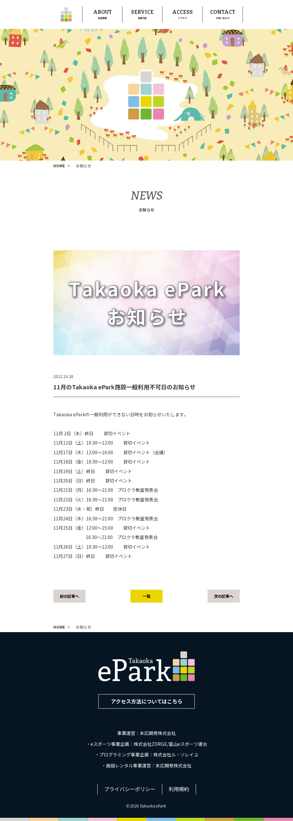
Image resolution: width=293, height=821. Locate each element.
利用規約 (179, 789)
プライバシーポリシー (129, 789)
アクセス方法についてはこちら (146, 701)
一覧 (146, 596)
